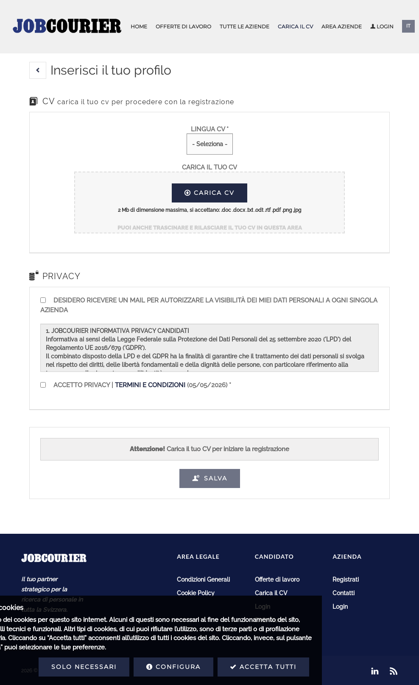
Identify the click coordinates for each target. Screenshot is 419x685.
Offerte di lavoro (183, 26)
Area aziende (341, 26)
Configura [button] (106, 667)
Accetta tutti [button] (196, 667)
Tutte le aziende (244, 26)
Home (139, 26)
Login (382, 26)
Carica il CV (295, 26)
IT (408, 26)
